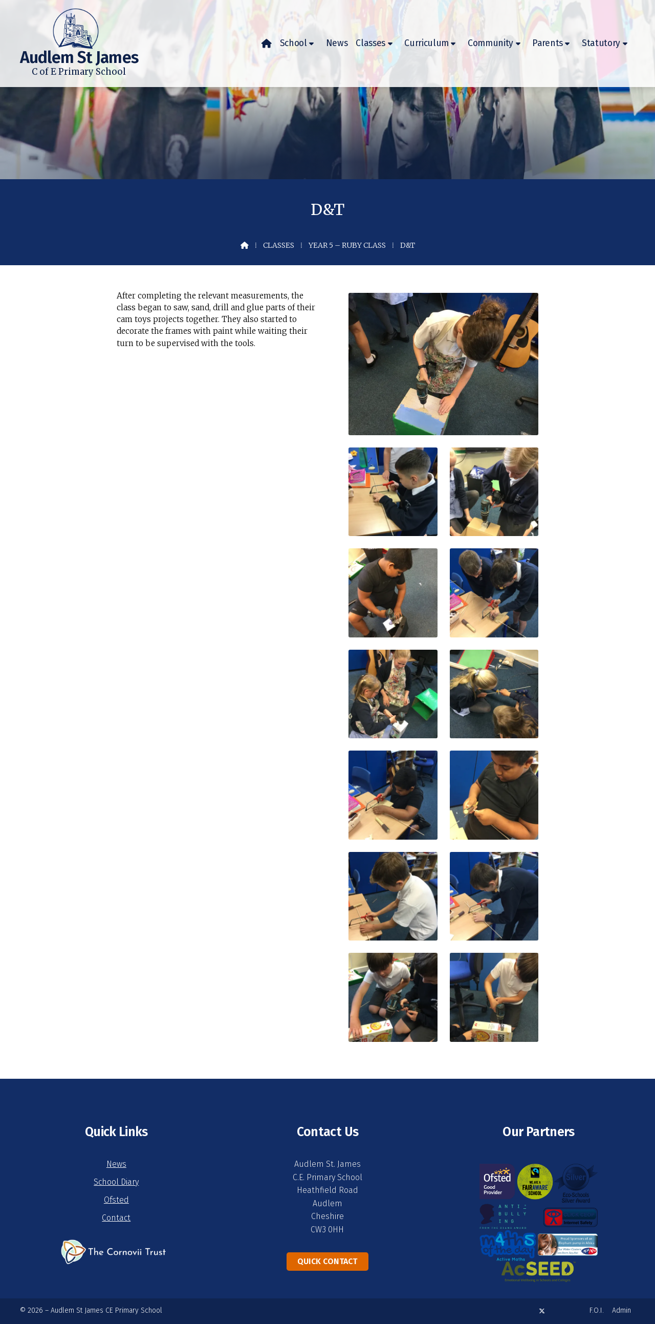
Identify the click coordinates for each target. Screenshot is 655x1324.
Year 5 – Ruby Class (347, 245)
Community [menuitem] (490, 43)
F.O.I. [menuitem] (597, 1310)
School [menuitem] (293, 43)
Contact (116, 1218)
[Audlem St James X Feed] (542, 1311)
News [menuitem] (337, 43)
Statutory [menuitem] (601, 43)
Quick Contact (327, 1261)
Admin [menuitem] (621, 1310)
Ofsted (116, 1200)
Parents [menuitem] (547, 43)
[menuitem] (266, 43)
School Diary (116, 1182)
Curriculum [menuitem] (426, 43)
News (116, 1164)
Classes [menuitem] (370, 43)
